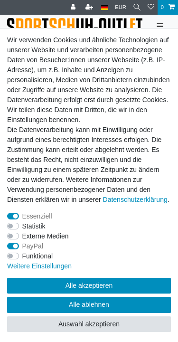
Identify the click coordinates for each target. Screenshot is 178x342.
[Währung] (121, 7)
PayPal (32, 246)
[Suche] (137, 7)
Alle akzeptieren (89, 285)
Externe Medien (45, 236)
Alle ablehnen (89, 304)
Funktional (37, 256)
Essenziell (37, 216)
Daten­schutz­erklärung (135, 199)
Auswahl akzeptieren (89, 324)
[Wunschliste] (151, 7)
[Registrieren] (90, 7)
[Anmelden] (74, 7)
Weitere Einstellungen (39, 266)
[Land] (105, 7)
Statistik (34, 226)
